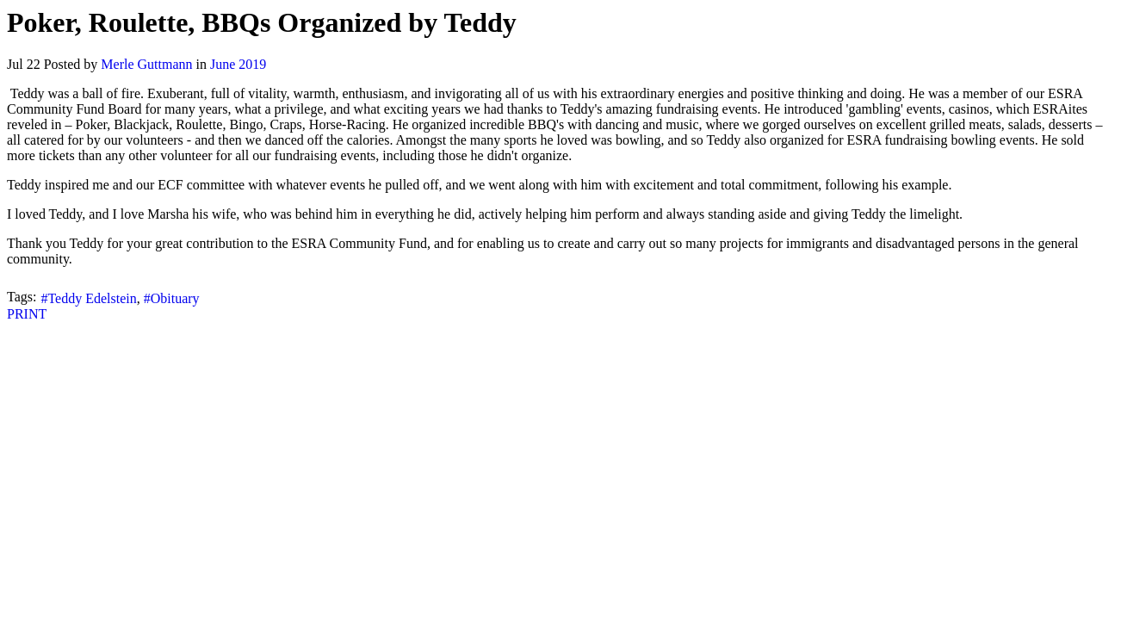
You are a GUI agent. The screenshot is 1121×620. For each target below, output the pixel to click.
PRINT (26, 314)
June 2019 (238, 64)
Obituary (175, 298)
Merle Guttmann (146, 64)
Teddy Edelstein (91, 298)
